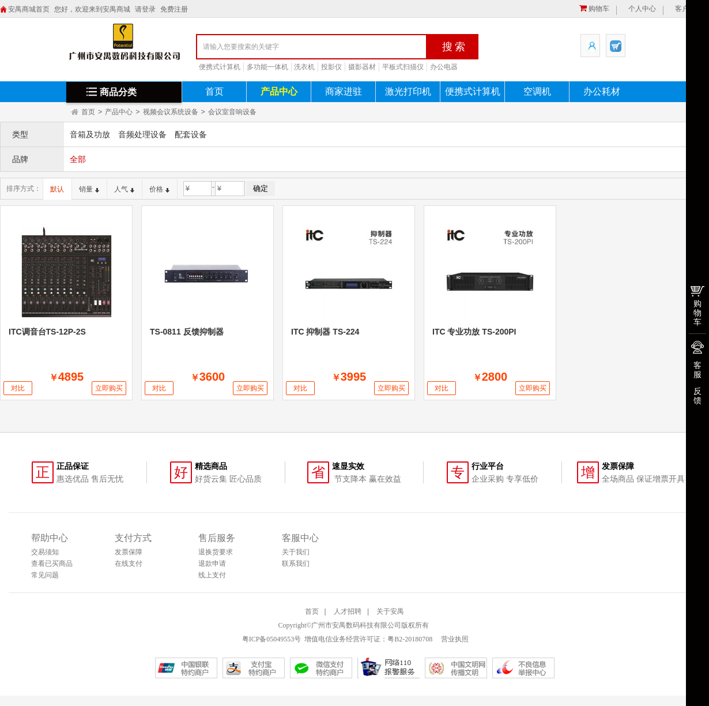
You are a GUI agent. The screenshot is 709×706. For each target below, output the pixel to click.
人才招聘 (347, 611)
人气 (124, 189)
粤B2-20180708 (409, 639)
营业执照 (454, 639)
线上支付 (212, 575)
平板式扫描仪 (403, 67)
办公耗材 (601, 91)
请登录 (145, 9)
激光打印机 (408, 91)
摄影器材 (362, 67)
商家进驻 (343, 91)
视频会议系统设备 (170, 112)
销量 (89, 189)
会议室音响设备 (232, 112)
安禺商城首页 (29, 9)
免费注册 (174, 9)
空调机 (537, 91)
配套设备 (191, 134)
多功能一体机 (267, 67)
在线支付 (128, 563)
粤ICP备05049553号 (271, 639)
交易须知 (45, 552)
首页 (214, 91)
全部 (78, 159)
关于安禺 (390, 611)
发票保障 (128, 552)
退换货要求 (215, 552)
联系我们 (296, 563)
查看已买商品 (52, 563)
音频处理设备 (142, 134)
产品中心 (279, 91)
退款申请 (212, 563)
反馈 (697, 395)
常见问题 (45, 575)
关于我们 (296, 552)
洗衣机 (304, 67)
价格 (159, 189)
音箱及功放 (90, 134)
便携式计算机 (219, 67)
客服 (697, 369)
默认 (57, 189)
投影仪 (331, 67)
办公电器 (444, 67)
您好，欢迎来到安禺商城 (92, 9)
